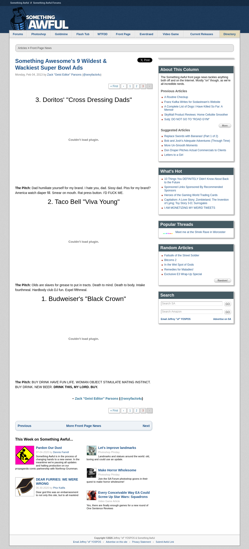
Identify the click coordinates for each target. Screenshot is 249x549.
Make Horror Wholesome (117, 470)
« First (114, 86)
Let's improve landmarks (117, 448)
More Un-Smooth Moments (181, 145)
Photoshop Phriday (109, 452)
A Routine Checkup (176, 97)
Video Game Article (109, 501)
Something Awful (19, 3)
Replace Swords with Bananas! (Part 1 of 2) (191, 136)
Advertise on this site (116, 542)
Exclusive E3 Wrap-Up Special (183, 274)
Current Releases (201, 34)
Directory (230, 34)
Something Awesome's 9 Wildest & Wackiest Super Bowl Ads (61, 64)
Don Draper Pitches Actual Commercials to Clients (195, 150)
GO (228, 304)
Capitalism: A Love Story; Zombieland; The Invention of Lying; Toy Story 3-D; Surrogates (196, 201)
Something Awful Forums (47, 3)
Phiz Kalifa (59, 487)
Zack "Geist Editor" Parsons (64, 74)
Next (146, 426)
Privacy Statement (141, 542)
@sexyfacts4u (92, 74)
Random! (222, 280)
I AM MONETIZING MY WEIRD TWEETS (189, 207)
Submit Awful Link (165, 542)
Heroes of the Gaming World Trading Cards (191, 195)
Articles (22, 48)
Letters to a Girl (173, 154)
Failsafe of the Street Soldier (181, 255)
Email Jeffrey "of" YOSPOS (176, 319)
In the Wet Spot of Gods (179, 264)
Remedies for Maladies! (179, 269)
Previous (24, 426)
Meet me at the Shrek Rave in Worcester (200, 232)
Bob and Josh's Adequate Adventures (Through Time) (197, 140)
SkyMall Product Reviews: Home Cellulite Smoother (196, 114)
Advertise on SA (222, 319)
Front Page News (41, 48)
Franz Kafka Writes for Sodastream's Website (192, 102)
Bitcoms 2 (170, 260)
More (225, 125)
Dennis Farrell (61, 452)
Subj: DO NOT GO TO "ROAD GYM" (187, 119)
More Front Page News (83, 426)
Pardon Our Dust (49, 448)
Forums (18, 34)
